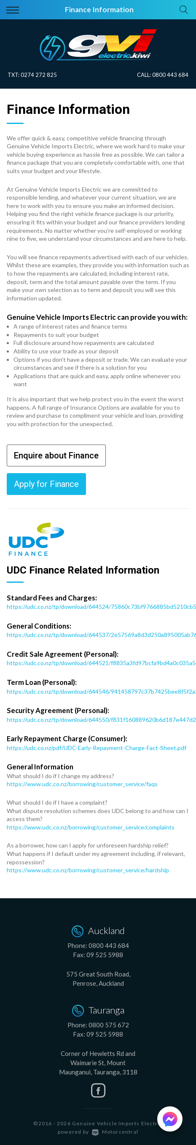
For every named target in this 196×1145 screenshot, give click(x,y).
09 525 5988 (104, 954)
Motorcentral (115, 1132)
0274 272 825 (39, 74)
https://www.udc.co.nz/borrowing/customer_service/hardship (88, 870)
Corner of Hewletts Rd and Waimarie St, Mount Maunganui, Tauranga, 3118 (98, 1063)
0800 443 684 (170, 74)
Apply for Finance (46, 484)
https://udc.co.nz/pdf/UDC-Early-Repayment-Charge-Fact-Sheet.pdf (96, 747)
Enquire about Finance (56, 455)
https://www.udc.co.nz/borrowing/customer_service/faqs (82, 783)
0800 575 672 (109, 1025)
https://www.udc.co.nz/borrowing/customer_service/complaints (91, 827)
